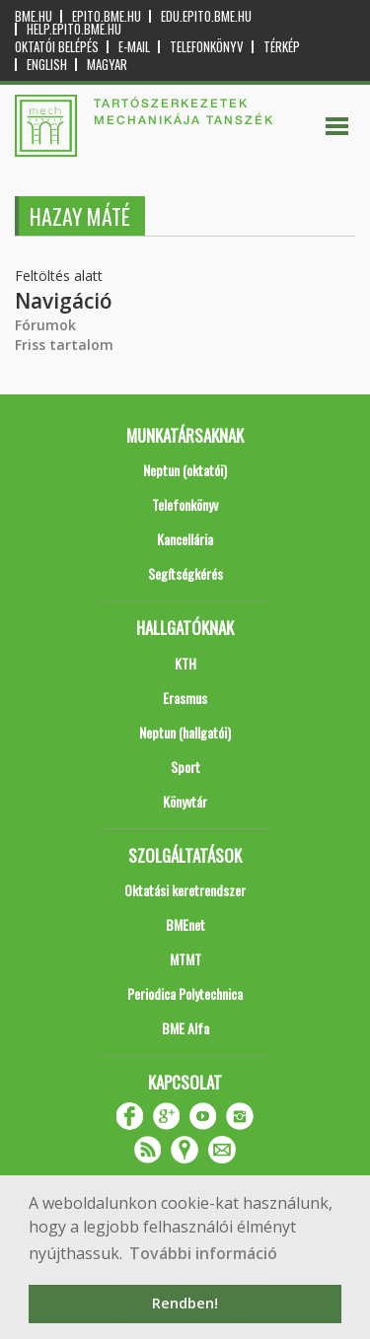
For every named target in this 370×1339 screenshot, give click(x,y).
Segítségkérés (185, 573)
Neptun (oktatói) (185, 469)
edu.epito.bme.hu (206, 16)
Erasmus (185, 697)
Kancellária (185, 539)
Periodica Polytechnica (185, 993)
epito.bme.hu (106, 16)
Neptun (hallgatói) (185, 732)
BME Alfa (185, 1028)
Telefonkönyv (207, 46)
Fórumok (45, 325)
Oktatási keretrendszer (185, 890)
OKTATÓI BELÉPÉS (57, 46)
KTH (185, 663)
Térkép (281, 46)
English (47, 64)
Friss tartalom (64, 344)
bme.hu (33, 16)
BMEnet (185, 924)
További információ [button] (203, 1253)
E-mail (134, 46)
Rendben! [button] (185, 1303)
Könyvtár (185, 801)
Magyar (107, 64)
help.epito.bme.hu (74, 29)
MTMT (185, 959)
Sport (185, 766)
